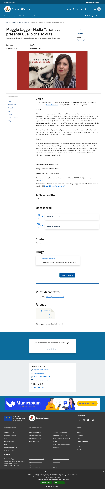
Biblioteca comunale (48, 259)
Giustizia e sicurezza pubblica (61, 435)
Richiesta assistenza (34, 468)
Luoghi (79, 447)
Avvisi (78, 438)
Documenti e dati (9, 450)
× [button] (103, 471)
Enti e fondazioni (9, 441)
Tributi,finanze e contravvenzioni (62, 438)
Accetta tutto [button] (46, 482)
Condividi (81, 30)
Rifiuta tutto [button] (59, 482)
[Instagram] (84, 9)
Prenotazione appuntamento (36, 459)
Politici (6, 444)
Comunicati (80, 436)
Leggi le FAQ (32, 465)
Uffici (5, 438)
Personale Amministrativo (11, 447)
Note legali (56, 468)
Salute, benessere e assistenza (61, 444)
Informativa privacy (58, 465)
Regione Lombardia (9, 2)
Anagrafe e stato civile (35, 433)
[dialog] (52, 479)
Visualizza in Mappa (67, 275)
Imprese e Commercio (35, 438)
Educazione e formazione (60, 433)
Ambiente (55, 441)
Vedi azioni (81, 33)
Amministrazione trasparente (61, 459)
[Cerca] (99, 9)
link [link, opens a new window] (68, 479)
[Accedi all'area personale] (92, 2)
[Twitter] (76, 9)
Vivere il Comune (17, 22)
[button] (52, 486)
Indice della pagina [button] (13, 96)
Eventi (25, 22)
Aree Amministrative (10, 436)
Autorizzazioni (57, 447)
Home (8, 22)
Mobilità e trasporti (34, 441)
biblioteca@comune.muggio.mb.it (55, 297)
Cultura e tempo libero (35, 436)
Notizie (79, 433)
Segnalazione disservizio (35, 462)
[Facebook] (72, 9)
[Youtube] (80, 9)
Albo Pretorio (56, 462)
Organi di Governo (9, 433)
